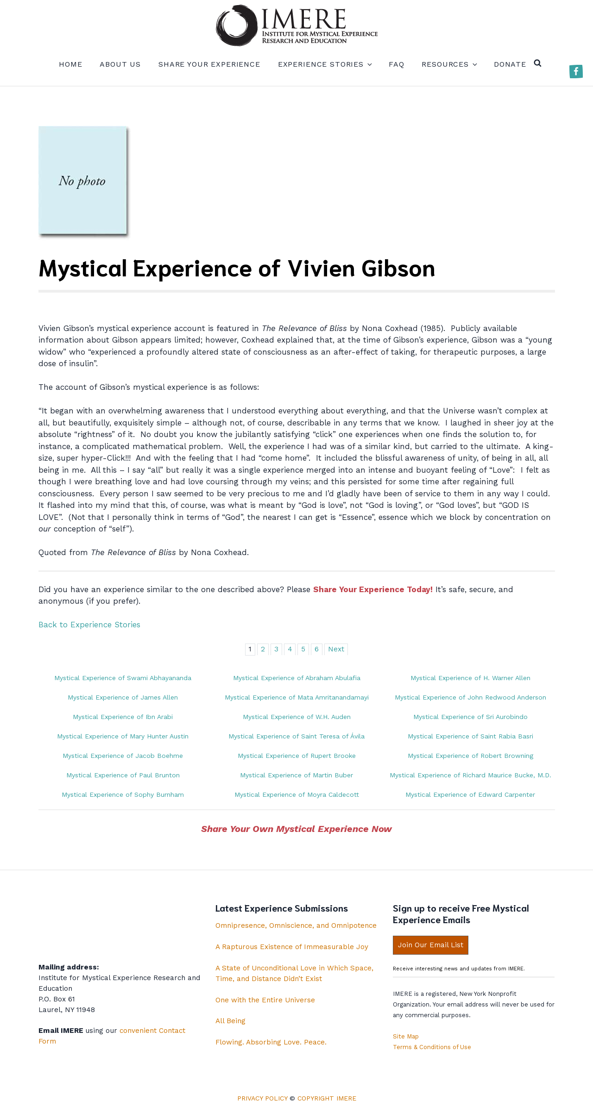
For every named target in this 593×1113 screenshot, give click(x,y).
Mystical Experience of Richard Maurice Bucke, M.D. (470, 775)
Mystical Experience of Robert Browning (470, 755)
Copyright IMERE (326, 1098)
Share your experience (209, 64)
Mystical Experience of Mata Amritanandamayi (297, 697)
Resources (449, 64)
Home (70, 64)
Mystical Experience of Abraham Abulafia (296, 678)
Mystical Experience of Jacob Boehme (123, 755)
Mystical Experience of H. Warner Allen (470, 678)
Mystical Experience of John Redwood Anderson (470, 697)
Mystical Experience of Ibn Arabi (123, 716)
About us (120, 64)
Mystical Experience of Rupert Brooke (297, 755)
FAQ (396, 64)
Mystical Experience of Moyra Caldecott (296, 794)
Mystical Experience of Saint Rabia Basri (470, 736)
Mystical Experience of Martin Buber (296, 775)
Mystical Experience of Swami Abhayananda (122, 678)
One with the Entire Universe (265, 1000)
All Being (230, 1021)
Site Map (406, 1036)
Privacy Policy (262, 1098)
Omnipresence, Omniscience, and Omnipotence (296, 925)
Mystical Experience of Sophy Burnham (123, 794)
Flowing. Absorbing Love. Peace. (271, 1042)
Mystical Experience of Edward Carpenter (470, 794)
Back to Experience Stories (89, 624)
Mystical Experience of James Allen (123, 697)
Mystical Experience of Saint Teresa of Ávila (296, 736)
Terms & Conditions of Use (432, 1047)
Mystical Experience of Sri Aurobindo (470, 716)
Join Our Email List (430, 945)
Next (336, 649)
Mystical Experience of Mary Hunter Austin (123, 736)
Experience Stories (324, 64)
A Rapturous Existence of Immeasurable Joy (291, 947)
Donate (510, 64)
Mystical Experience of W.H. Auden (297, 716)
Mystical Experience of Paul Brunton (123, 775)
